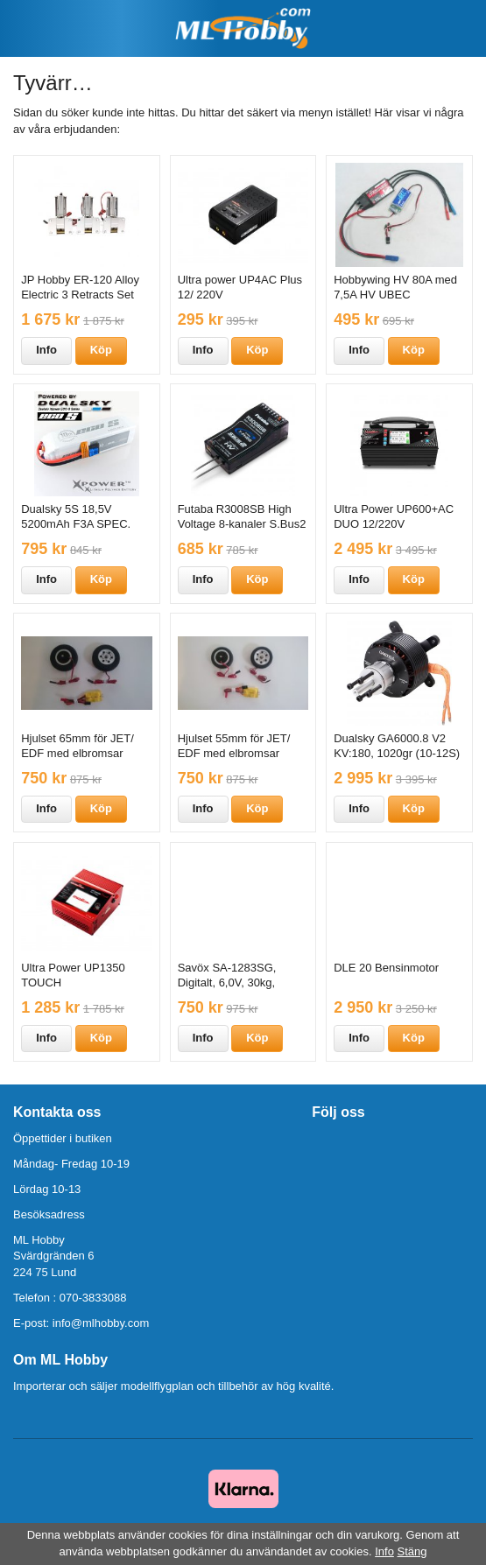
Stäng (412, 1551)
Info (46, 349)
